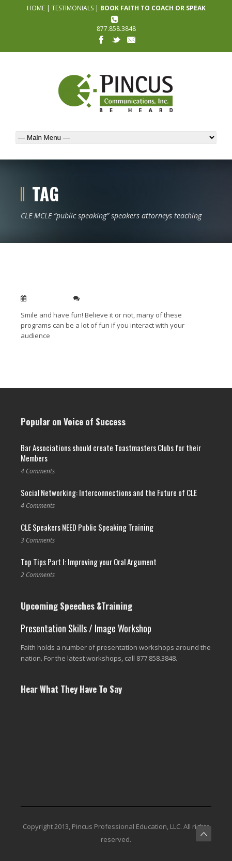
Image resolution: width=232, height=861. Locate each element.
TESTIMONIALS (73, 8)
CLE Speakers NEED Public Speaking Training (87, 527)
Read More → (40, 352)
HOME (36, 8)
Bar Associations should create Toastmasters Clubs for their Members (111, 453)
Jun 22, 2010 (48, 298)
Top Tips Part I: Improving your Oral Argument (89, 561)
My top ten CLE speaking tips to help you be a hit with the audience (105, 280)
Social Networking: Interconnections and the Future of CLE (109, 492)
